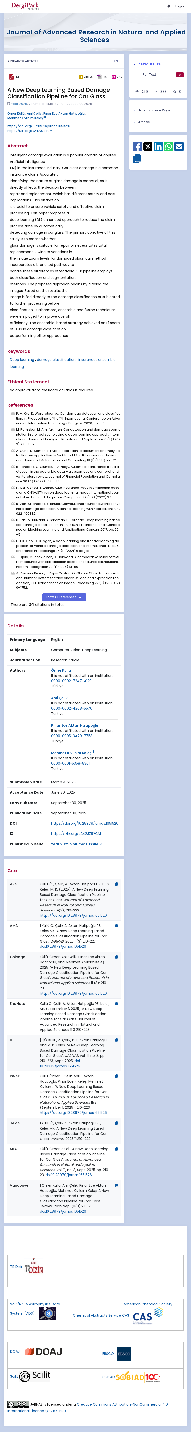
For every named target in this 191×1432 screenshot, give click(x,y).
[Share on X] (148, 146)
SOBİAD (108, 1377)
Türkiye (57, 685)
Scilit (14, 1376)
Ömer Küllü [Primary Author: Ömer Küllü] (61, 670)
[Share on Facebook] (137, 149)
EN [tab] (116, 61)
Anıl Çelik (34, 113)
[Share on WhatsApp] (168, 149)
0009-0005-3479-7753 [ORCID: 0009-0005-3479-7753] (71, 735)
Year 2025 (19, 104)
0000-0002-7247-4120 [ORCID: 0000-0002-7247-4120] (71, 680)
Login (179, 6)
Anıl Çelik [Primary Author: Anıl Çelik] (59, 697)
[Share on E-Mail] (179, 149)
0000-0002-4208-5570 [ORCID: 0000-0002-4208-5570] (71, 708)
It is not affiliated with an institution (82, 675)
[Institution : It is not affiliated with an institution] (82, 675)
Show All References (61, 597)
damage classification (56, 359)
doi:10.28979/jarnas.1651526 (63, 946)
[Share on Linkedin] (158, 149)
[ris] (102, 76)
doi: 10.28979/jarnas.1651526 (60, 1063)
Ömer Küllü (16, 113)
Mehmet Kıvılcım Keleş (26, 118)
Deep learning (22, 359)
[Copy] (116, 884)
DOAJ (15, 1351)
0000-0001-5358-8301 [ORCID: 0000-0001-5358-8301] (70, 763)
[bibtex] (85, 77)
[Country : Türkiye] (57, 686)
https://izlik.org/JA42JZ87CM (29, 131)
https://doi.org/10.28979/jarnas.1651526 (38, 126)
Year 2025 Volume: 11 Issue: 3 (76, 844)
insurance (87, 359)
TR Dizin (16, 1266)
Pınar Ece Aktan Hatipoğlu (64, 113)
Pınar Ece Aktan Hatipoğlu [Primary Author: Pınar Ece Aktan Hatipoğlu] (74, 725)
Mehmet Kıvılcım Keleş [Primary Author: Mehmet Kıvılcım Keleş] (73, 752)
